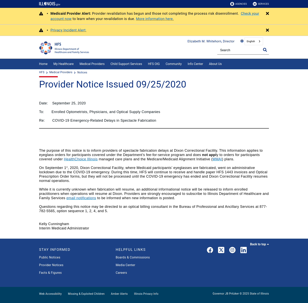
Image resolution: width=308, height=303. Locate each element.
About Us (215, 64)
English (251, 41)
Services (261, 4)
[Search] (243, 50)
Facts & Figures (50, 273)
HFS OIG (154, 64)
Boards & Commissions (133, 257)
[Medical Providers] (61, 72)
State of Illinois (259, 293)
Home (43, 64)
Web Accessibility (50, 293)
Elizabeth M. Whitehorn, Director (211, 41)
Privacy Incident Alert (68, 30)
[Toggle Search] (265, 50)
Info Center (195, 64)
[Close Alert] (267, 13)
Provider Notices (51, 265)
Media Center (125, 265)
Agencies (238, 4)
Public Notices (49, 257)
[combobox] (254, 41)
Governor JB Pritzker (226, 293)
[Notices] (82, 72)
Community (174, 64)
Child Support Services (126, 64)
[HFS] (42, 72)
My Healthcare (63, 64)
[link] (210, 251)
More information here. (155, 19)
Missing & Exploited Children (86, 293)
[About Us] (225, 63)
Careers (121, 273)
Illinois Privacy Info (146, 293)
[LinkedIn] (243, 251)
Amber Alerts (119, 293)
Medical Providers (92, 64)
